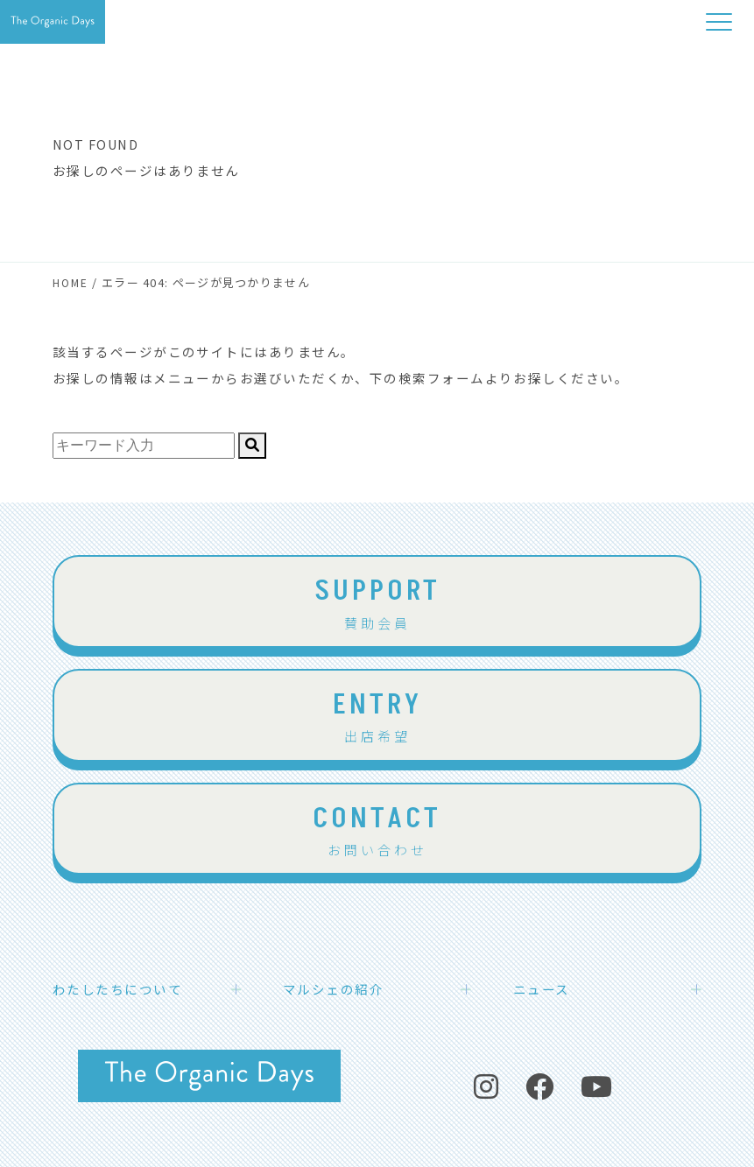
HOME (70, 282)
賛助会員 (377, 600)
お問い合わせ (377, 828)
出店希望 (377, 714)
